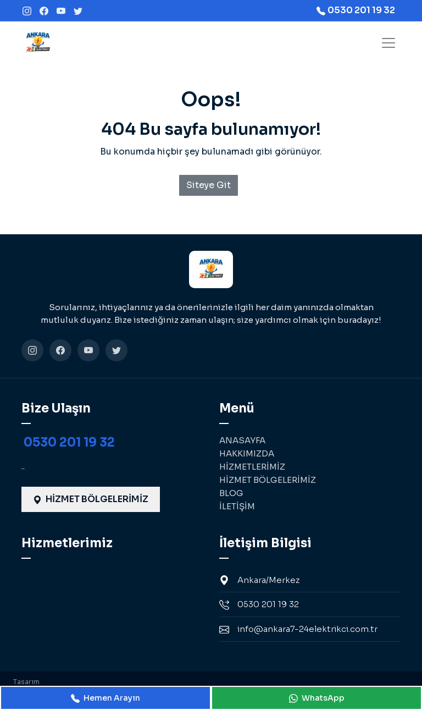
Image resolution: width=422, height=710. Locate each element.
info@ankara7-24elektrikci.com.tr (298, 629)
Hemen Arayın (105, 698)
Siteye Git (208, 185)
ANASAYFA (242, 440)
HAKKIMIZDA (246, 453)
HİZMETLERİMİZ (252, 466)
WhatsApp (317, 698)
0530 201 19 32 (69, 442)
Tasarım (26, 682)
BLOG (231, 493)
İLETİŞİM (237, 506)
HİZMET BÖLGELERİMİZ (90, 499)
